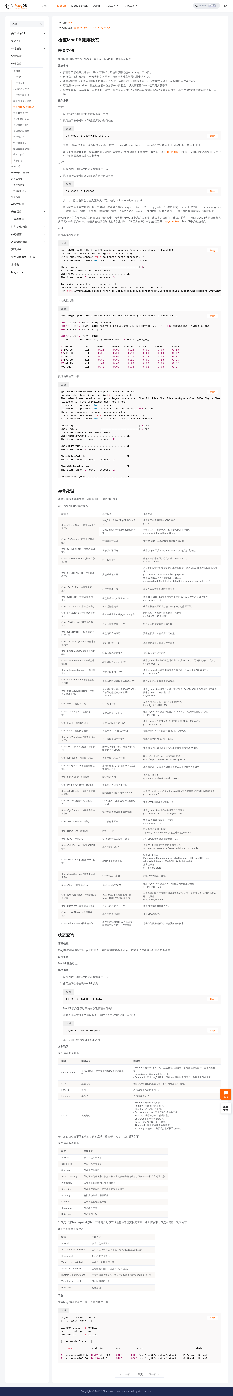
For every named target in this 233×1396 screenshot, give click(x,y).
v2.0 (106, 28)
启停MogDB (19, 83)
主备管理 (15, 166)
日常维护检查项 (21, 95)
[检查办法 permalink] (55, 50)
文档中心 (46, 5)
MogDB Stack (79, 5)
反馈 (226, 1094)
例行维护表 (19, 136)
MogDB (61, 5)
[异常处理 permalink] (55, 491)
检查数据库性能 (21, 113)
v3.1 (88, 28)
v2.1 (100, 28)
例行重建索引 (20, 142)
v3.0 (70, 22)
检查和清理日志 (21, 119)
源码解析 (16, 249)
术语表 (15, 264)
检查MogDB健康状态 (23, 107)
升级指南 (15, 197)
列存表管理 (17, 178)
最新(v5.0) (79, 28)
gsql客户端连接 (21, 89)
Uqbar (96, 5)
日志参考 (17, 160)
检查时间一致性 (21, 125)
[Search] (206, 6)
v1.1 (111, 28)
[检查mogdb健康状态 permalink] (55, 39)
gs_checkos (172, 221)
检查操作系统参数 (22, 101)
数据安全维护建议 (22, 148)
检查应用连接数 (21, 130)
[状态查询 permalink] (55, 935)
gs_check (172, 151)
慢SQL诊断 (18, 154)
